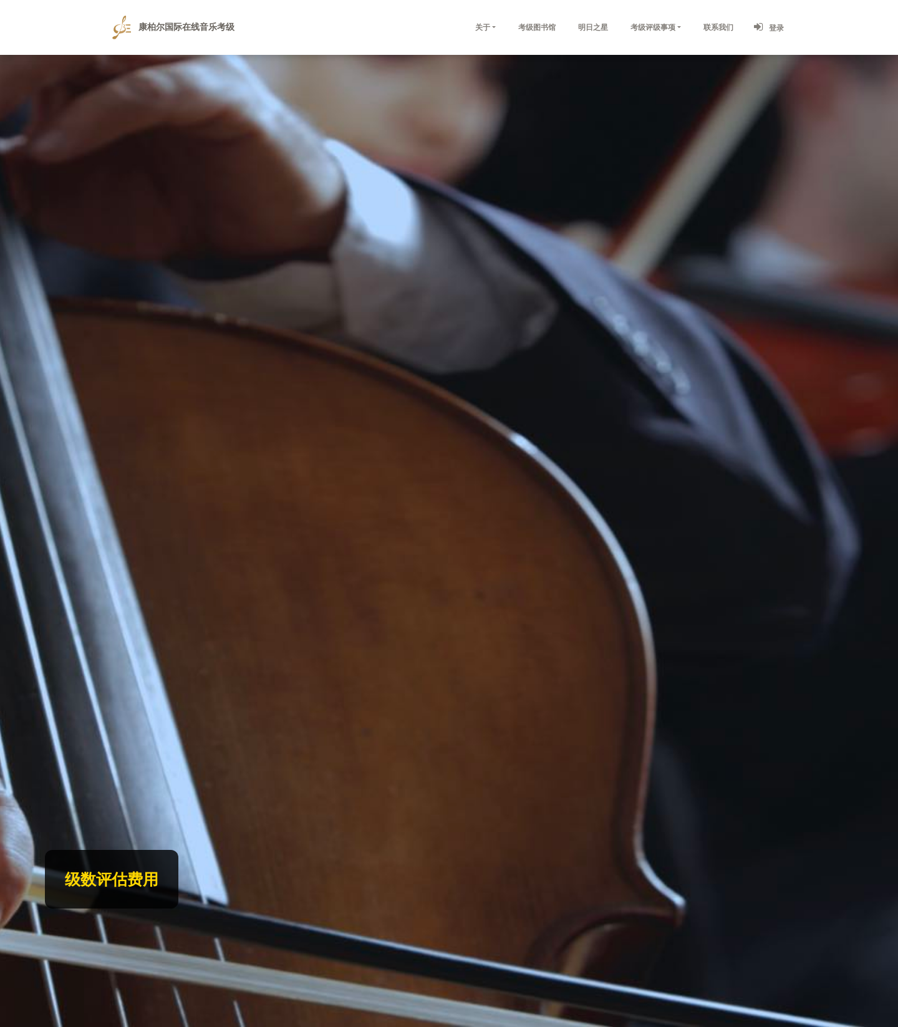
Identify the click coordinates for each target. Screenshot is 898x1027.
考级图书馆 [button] (537, 27)
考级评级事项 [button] (652, 27)
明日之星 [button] (593, 27)
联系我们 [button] (718, 27)
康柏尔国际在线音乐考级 (173, 27)
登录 (768, 26)
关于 (482, 27)
